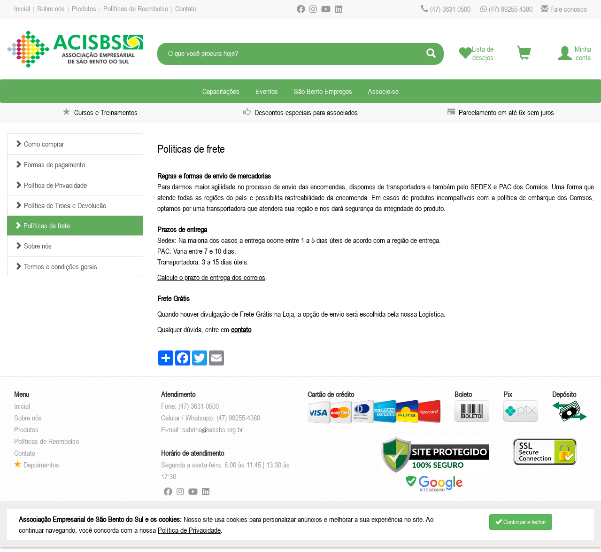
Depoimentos (36, 464)
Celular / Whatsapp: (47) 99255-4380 (210, 417)
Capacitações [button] (220, 91)
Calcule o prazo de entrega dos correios (211, 277)
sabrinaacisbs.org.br (212, 429)
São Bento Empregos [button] (323, 91)
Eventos (266, 91)
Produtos (84, 8)
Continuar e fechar (520, 522)
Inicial (22, 8)
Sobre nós (51, 8)
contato (241, 329)
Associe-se (383, 91)
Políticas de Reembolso (135, 8)
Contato (185, 8)
